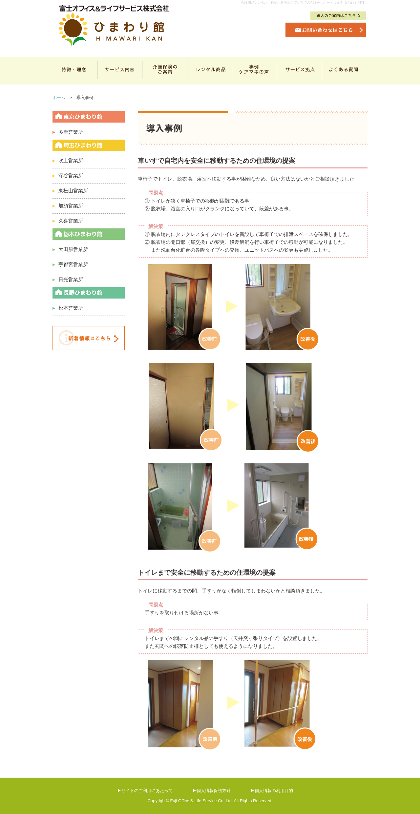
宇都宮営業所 (70, 264)
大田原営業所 (70, 249)
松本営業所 (70, 308)
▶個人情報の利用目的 (271, 790)
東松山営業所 (70, 190)
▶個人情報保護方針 (211, 790)
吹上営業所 (67, 160)
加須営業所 (67, 205)
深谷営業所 (67, 175)
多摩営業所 (67, 132)
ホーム (58, 97)
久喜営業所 (67, 220)
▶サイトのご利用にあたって (145, 790)
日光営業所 (67, 279)
